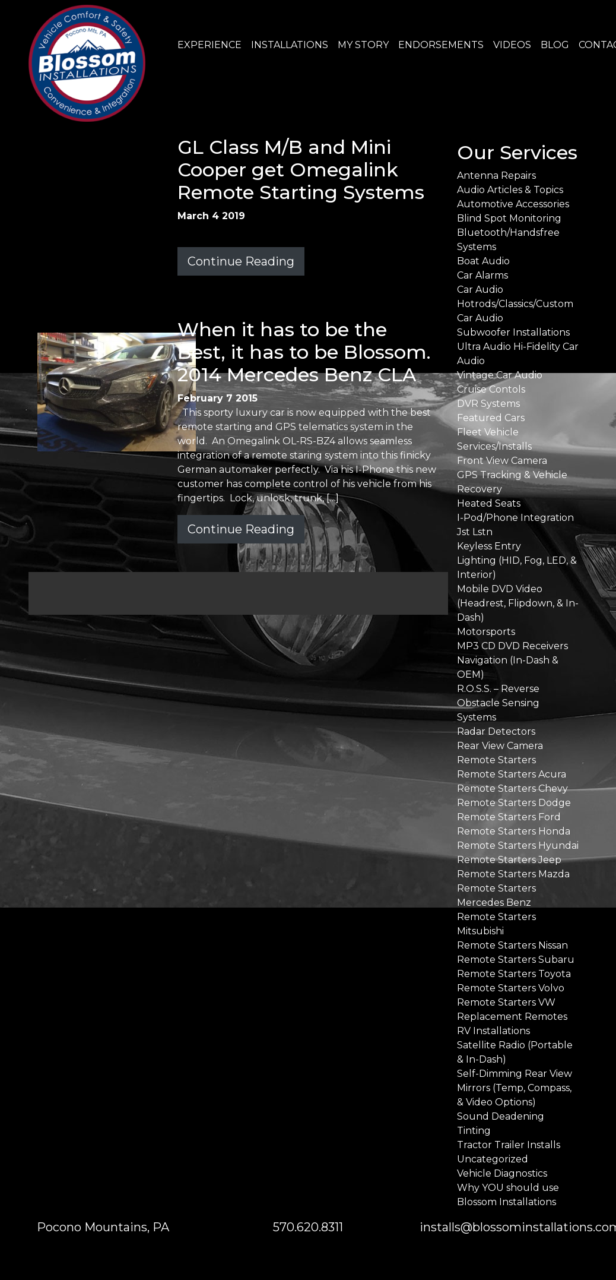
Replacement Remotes (512, 1016)
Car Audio (480, 289)
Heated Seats (488, 503)
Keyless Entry (489, 546)
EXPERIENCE (209, 44)
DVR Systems (488, 403)
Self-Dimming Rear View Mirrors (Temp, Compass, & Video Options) (514, 1088)
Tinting (474, 1130)
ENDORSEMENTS (441, 44)
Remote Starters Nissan (512, 945)
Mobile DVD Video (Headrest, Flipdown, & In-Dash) (518, 603)
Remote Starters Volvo (510, 988)
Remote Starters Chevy (512, 788)
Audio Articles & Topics (510, 189)
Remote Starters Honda (513, 831)
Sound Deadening (500, 1116)
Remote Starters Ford (509, 817)
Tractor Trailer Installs (508, 1145)
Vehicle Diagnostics (502, 1173)
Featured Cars (491, 417)
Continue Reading (241, 261)
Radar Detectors (496, 731)
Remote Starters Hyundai (518, 845)
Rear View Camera (500, 745)
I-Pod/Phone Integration (515, 517)
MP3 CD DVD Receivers (512, 646)
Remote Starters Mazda (513, 874)
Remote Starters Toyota (514, 973)
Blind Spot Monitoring (509, 218)
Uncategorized (492, 1159)
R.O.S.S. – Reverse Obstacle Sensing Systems (498, 703)
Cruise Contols (491, 389)
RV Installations (493, 1030)
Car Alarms (482, 275)
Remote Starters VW (506, 1002)
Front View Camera (502, 460)
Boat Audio (483, 261)
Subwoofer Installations (513, 332)
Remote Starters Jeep (509, 859)
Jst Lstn (475, 532)
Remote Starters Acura (511, 774)
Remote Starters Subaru (515, 959)
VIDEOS (512, 44)
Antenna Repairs (496, 175)
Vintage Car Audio (499, 375)
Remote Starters (496, 760)
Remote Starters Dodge (514, 802)
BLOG (555, 44)
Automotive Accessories (513, 204)
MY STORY (363, 44)
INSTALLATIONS (289, 44)
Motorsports (486, 631)
